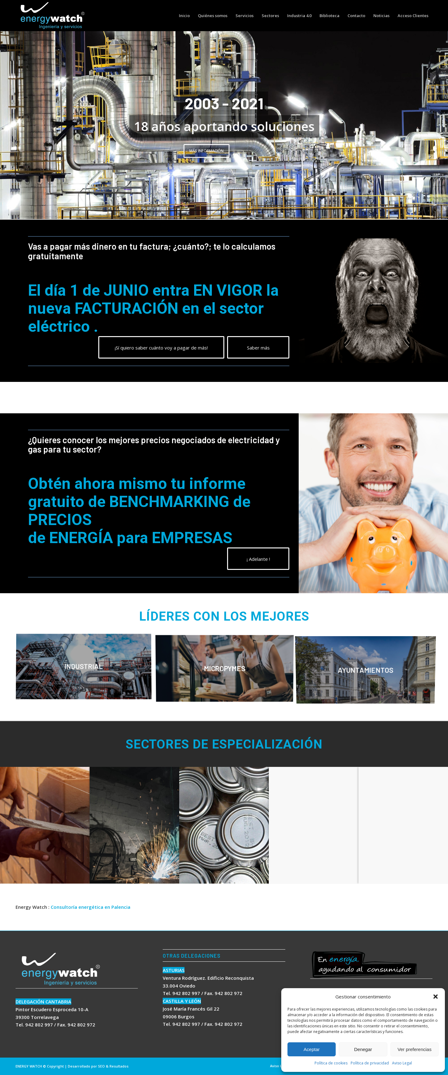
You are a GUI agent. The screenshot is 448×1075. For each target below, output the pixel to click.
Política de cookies (331, 1063)
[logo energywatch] (53, 15)
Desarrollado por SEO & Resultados (98, 1066)
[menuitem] (184, 15)
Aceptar (312, 1049)
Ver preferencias (415, 1049)
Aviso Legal (402, 1063)
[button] (435, 996)
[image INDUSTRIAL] (86, 669)
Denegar (363, 1049)
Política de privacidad (370, 1063)
